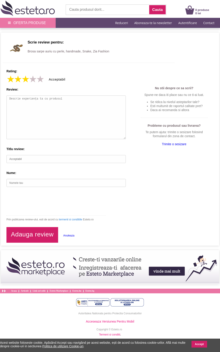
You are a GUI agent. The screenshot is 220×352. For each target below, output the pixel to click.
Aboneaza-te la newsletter (153, 23)
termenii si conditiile (70, 219)
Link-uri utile (39, 291)
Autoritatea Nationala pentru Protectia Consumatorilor (110, 313)
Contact (208, 23)
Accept (199, 344)
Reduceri (121, 23)
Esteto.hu (76, 291)
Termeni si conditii (109, 334)
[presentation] (40, 201)
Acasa (14, 291)
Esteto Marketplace (59, 291)
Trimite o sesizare (174, 144)
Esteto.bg (90, 291)
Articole (25, 291)
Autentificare (187, 23)
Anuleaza (68, 235)
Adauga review (32, 234)
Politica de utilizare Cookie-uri (62, 346)
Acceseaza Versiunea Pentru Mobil (110, 321)
